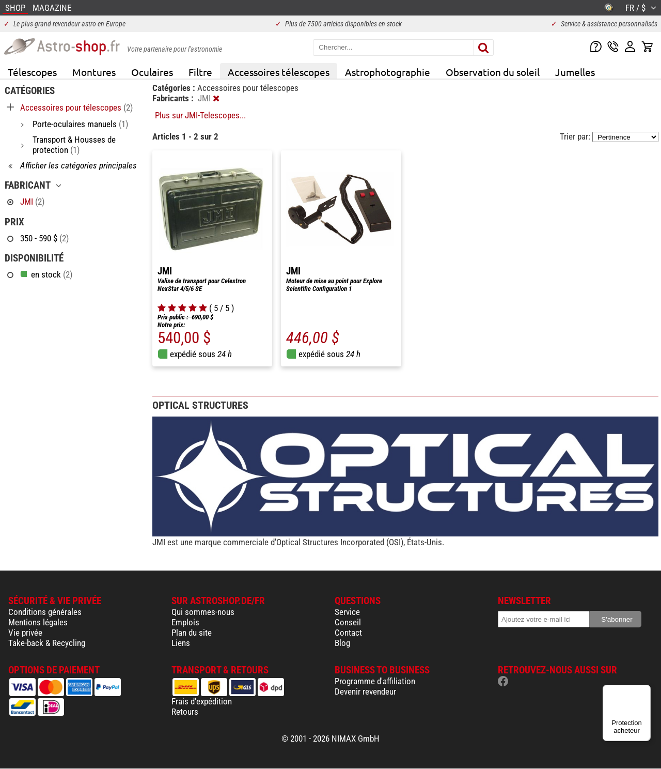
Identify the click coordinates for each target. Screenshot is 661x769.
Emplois (185, 622)
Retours (184, 711)
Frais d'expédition (201, 701)
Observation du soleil (493, 72)
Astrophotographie (387, 72)
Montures (94, 72)
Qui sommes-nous (202, 612)
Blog (342, 643)
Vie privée (25, 632)
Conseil (348, 622)
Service (347, 612)
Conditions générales (45, 612)
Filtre (200, 72)
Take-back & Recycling (46, 643)
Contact (348, 632)
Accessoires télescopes (278, 72)
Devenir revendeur (365, 691)
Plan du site (191, 632)
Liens (180, 643)
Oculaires (152, 72)
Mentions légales (38, 622)
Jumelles (575, 72)
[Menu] (644, 691)
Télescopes (32, 72)
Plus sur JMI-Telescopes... (200, 115)
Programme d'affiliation (375, 681)
